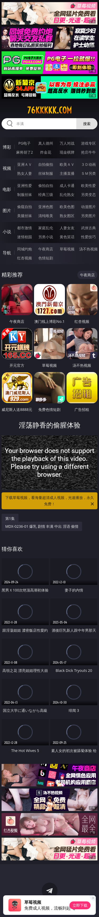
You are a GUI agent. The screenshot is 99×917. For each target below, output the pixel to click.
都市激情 (24, 227)
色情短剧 (45, 257)
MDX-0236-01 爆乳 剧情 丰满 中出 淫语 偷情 (42, 526)
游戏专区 (88, 143)
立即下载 (80, 905)
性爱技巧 (88, 236)
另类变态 (88, 194)
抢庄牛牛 (88, 152)
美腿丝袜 (24, 215)
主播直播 (67, 173)
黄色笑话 (67, 236)
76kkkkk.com (49, 110)
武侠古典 (88, 227)
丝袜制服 (45, 173)
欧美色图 (67, 206)
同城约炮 (24, 248)
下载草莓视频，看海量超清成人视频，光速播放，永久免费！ (50, 501)
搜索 (87, 123)
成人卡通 (67, 185)
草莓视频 (67, 248)
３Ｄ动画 (88, 164)
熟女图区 (67, 215)
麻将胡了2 (24, 152)
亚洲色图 (45, 206)
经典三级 (45, 194)
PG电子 (24, 143)
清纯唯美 (45, 215)
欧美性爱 (88, 185)
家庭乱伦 (45, 227)
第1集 (10, 518)
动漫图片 (88, 206)
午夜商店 (45, 248)
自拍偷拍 (45, 164)
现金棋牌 (67, 152)
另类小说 (45, 236)
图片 (7, 210)
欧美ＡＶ (67, 164)
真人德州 (45, 143)
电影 (7, 189)
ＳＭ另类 (88, 173)
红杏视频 (24, 257)
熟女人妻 (24, 173)
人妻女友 (67, 227)
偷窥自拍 (24, 206)
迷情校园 (24, 236)
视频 (7, 168)
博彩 (7, 147)
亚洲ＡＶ (24, 164)
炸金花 (45, 152)
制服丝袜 (24, 194)
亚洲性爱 (24, 185)
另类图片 (88, 215)
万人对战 (67, 143)
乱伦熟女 (67, 194)
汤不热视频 (88, 248)
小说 (7, 232)
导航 (7, 253)
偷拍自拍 (45, 185)
